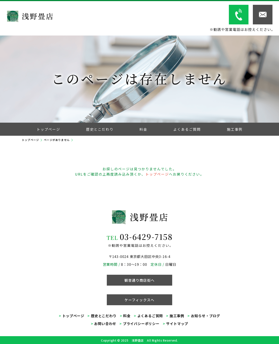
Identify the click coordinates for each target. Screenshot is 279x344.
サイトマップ (177, 323)
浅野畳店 (138, 340)
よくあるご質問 (150, 315)
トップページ (30, 140)
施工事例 (177, 315)
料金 (127, 315)
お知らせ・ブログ (205, 315)
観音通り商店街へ (139, 280)
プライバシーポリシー (141, 323)
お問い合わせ (105, 323)
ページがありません (57, 140)
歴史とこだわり (104, 315)
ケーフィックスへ (139, 299)
